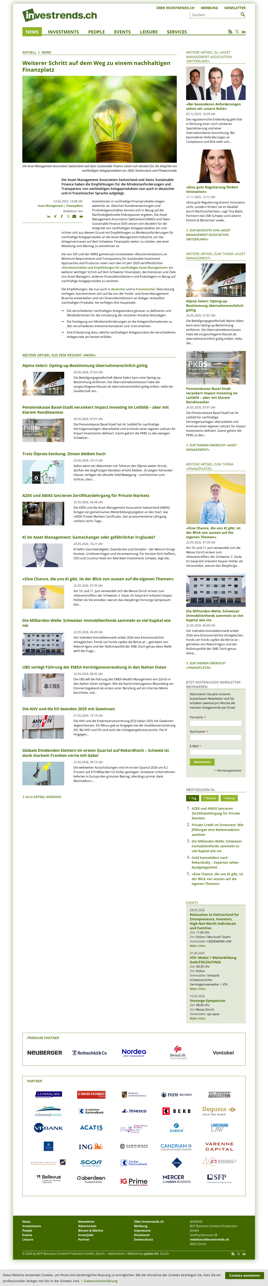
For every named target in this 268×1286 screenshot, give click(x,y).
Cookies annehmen (244, 1275)
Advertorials (87, 1226)
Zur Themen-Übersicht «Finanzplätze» (206, 665)
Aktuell (29, 52)
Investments (63, 32)
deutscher (118, 289)
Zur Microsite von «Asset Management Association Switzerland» (208, 234)
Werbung (209, 8)
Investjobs (85, 1235)
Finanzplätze (74, 206)
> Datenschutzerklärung (99, 1281)
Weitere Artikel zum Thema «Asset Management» (215, 256)
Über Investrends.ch (175, 8)
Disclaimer (142, 1235)
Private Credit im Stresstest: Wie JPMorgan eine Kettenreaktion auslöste (217, 830)
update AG (151, 1254)
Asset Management (50, 206)
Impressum (142, 1230)
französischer (145, 289)
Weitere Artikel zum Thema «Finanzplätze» (209, 466)
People (96, 32)
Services (177, 32)
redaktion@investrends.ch (209, 1239)
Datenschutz (143, 1239)
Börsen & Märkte (90, 1230)
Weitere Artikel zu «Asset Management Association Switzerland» (209, 56)
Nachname (199, 731)
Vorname (198, 717)
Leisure (149, 32)
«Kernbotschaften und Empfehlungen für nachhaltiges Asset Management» (114, 268)
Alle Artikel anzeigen (43, 797)
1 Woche (210, 798)
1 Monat (229, 798)
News (32, 32)
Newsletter (235, 8)
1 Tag (192, 798)
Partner (34, 1081)
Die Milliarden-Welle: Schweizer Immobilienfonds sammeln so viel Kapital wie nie (217, 846)
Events (122, 32)
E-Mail (195, 745)
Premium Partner (43, 1038)
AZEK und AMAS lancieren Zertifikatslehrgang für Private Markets (216, 813)
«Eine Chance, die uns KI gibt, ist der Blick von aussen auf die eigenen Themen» (217, 879)
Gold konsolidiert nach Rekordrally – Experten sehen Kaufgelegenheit (215, 862)
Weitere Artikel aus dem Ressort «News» (59, 355)
